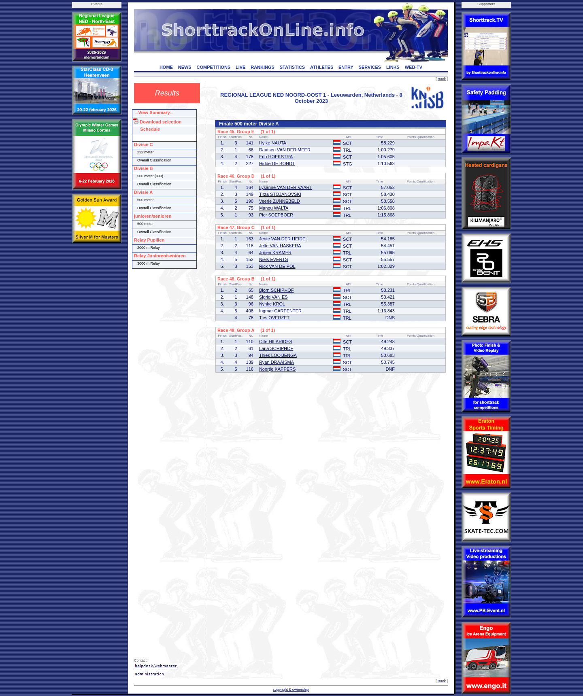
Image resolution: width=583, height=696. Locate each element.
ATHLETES (321, 67)
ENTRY (345, 67)
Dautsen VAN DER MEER (285, 149)
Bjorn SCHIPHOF (276, 290)
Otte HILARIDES (275, 341)
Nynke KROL (272, 303)
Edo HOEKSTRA (276, 156)
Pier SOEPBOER (276, 214)
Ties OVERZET (274, 317)
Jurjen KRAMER (275, 252)
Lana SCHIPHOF (276, 348)
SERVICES (370, 67)
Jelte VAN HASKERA (280, 245)
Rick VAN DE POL (277, 266)
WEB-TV (413, 67)
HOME (166, 67)
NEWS (184, 67)
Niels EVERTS (273, 259)
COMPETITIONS (213, 67)
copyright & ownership (291, 690)
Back (442, 79)
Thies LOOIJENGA (278, 355)
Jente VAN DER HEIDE (282, 238)
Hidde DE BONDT (277, 163)
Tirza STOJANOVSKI (280, 194)
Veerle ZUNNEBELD (279, 201)
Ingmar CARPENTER (280, 310)
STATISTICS (292, 67)
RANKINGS (262, 67)
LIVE (240, 67)
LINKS (393, 67)
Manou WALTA (274, 208)
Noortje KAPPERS (277, 369)
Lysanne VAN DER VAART (285, 187)
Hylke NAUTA (272, 142)
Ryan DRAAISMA (276, 362)
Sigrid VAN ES (273, 297)
